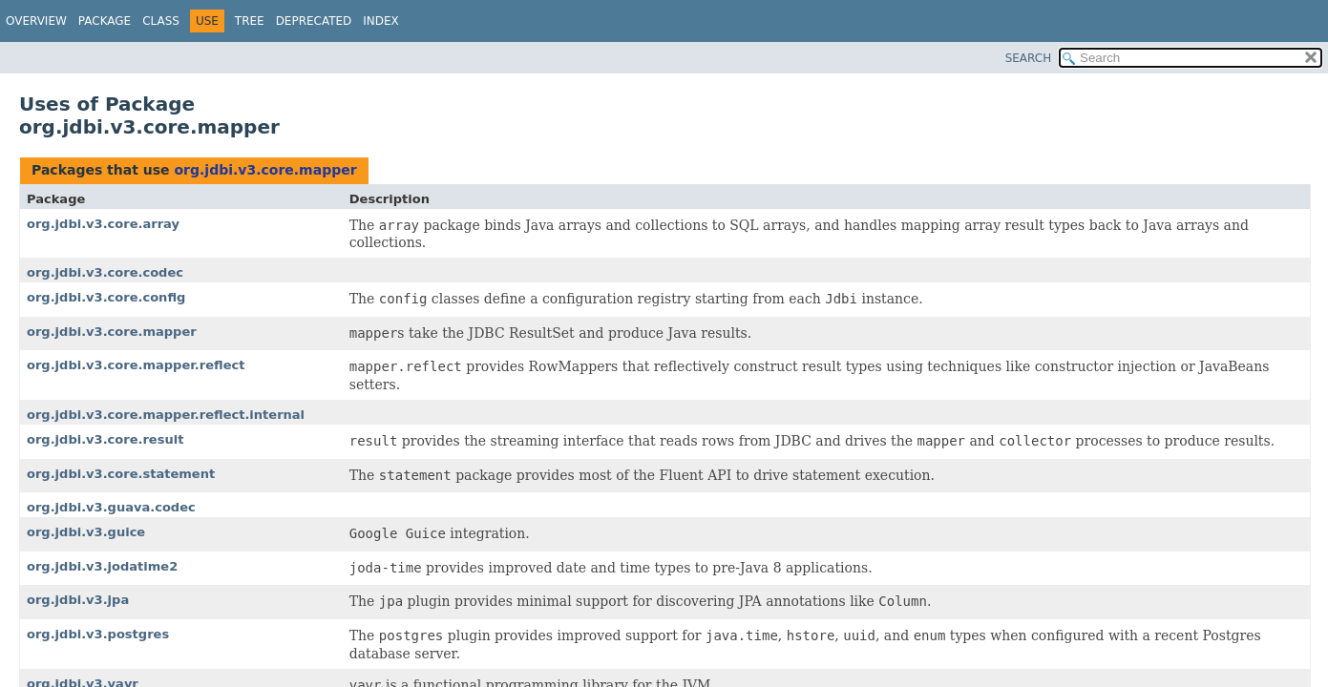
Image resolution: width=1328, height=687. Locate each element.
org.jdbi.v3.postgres (98, 634)
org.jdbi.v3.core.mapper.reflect (135, 365)
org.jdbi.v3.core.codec (105, 272)
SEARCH (1028, 58)
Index (381, 21)
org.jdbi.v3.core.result (105, 439)
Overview (36, 21)
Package (104, 21)
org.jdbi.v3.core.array (103, 224)
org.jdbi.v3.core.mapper (265, 169)
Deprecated (314, 21)
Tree (249, 21)
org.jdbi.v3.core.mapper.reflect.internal (166, 414)
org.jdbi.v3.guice (86, 532)
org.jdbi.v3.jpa (78, 600)
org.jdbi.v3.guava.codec (111, 507)
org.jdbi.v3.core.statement (121, 474)
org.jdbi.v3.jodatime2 (102, 566)
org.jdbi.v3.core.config (106, 297)
